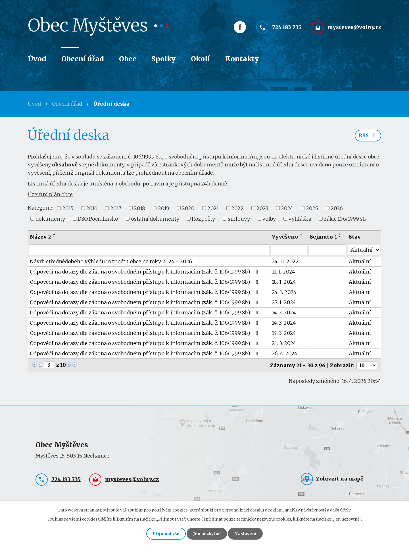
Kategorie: (40, 207)
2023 (262, 208)
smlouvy (239, 219)
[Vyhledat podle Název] (149, 249)
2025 (312, 208)
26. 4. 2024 (284, 353)
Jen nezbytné (207, 533)
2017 (115, 208)
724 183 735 (286, 27)
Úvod (37, 59)
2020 (188, 208)
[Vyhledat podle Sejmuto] (327, 249)
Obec (127, 59)
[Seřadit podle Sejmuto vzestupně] (340, 234)
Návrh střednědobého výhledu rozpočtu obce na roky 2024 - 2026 (116, 261)
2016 (91, 208)
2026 (337, 208)
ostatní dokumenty (155, 219)
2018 (139, 208)
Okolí (200, 59)
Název (40, 236)
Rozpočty (203, 219)
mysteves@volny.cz (354, 27)
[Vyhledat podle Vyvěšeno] (289, 249)
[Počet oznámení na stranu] (366, 365)
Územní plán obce (50, 194)
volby (269, 219)
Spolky (163, 59)
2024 (287, 208)
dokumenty (50, 219)
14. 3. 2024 (284, 312)
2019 (163, 208)
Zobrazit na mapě (339, 478)
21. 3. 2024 (284, 343)
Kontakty (242, 59)
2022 (237, 208)
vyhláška (300, 219)
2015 (68, 208)
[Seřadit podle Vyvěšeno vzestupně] (301, 234)
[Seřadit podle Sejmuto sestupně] (340, 236)
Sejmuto (323, 236)
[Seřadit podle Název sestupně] (54, 236)
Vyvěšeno (285, 236)
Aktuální (360, 261)
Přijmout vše (166, 533)
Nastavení (245, 533)
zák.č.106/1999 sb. (345, 219)
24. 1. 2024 (284, 292)
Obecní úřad (82, 59)
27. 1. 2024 (284, 302)
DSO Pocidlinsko (98, 219)
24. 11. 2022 (285, 261)
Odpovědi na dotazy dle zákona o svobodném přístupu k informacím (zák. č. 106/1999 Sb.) (145, 271)
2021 (213, 208)
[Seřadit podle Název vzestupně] (54, 234)
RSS (368, 135)
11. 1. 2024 (283, 271)
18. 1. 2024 (284, 281)
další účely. (340, 509)
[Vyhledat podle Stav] (364, 249)
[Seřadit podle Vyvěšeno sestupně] (301, 236)
